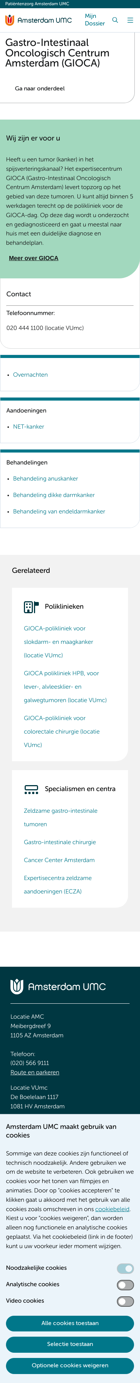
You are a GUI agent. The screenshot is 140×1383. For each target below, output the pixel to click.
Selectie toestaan (70, 1345)
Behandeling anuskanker (45, 479)
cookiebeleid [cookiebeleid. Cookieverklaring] (112, 1210)
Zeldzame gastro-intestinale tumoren (60, 818)
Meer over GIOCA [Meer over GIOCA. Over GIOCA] (33, 258)
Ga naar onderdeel (40, 89)
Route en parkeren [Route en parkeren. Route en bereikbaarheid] (34, 1073)
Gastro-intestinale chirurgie (60, 843)
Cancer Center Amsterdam (59, 861)
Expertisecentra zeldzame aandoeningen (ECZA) (58, 885)
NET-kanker (28, 427)
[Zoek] (115, 20)
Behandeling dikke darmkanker (54, 495)
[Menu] (130, 20)
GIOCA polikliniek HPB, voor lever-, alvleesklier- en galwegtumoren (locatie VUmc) (65, 687)
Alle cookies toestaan (70, 1324)
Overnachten (30, 375)
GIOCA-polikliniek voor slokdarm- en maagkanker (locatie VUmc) (58, 642)
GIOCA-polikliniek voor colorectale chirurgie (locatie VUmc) (62, 732)
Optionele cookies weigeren (70, 1366)
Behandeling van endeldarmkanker (59, 512)
